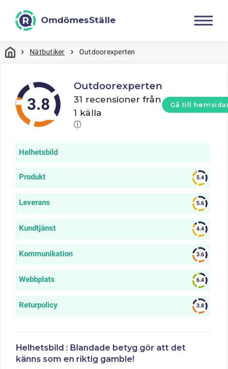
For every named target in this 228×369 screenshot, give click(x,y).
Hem (10, 52)
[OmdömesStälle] (65, 20)
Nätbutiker (47, 52)
